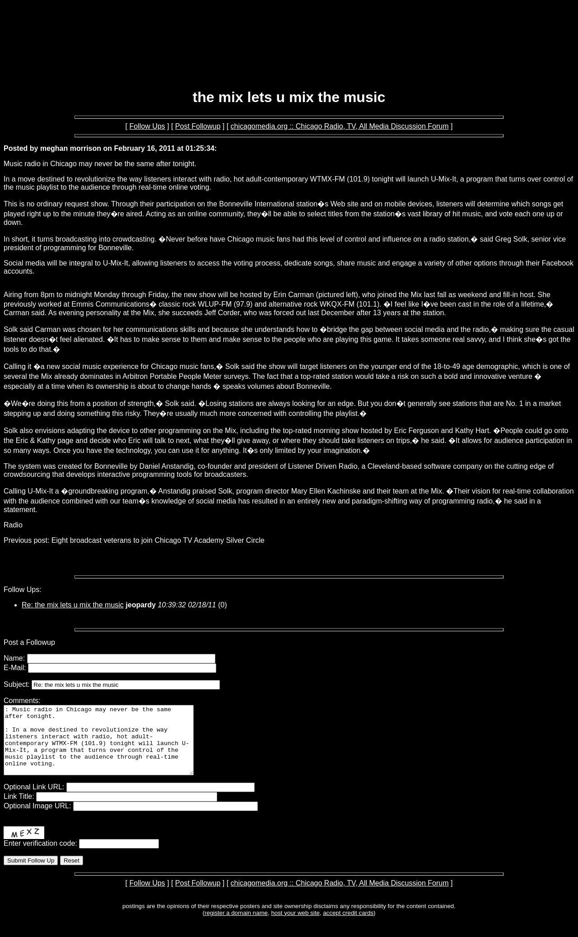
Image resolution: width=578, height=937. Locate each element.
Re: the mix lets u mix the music (73, 605)
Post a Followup (29, 642)
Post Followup (198, 126)
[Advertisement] (289, 57)
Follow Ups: (23, 589)
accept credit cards (348, 926)
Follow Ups (147, 126)
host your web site (295, 926)
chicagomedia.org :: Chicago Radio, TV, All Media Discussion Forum (340, 126)
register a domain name (236, 926)
